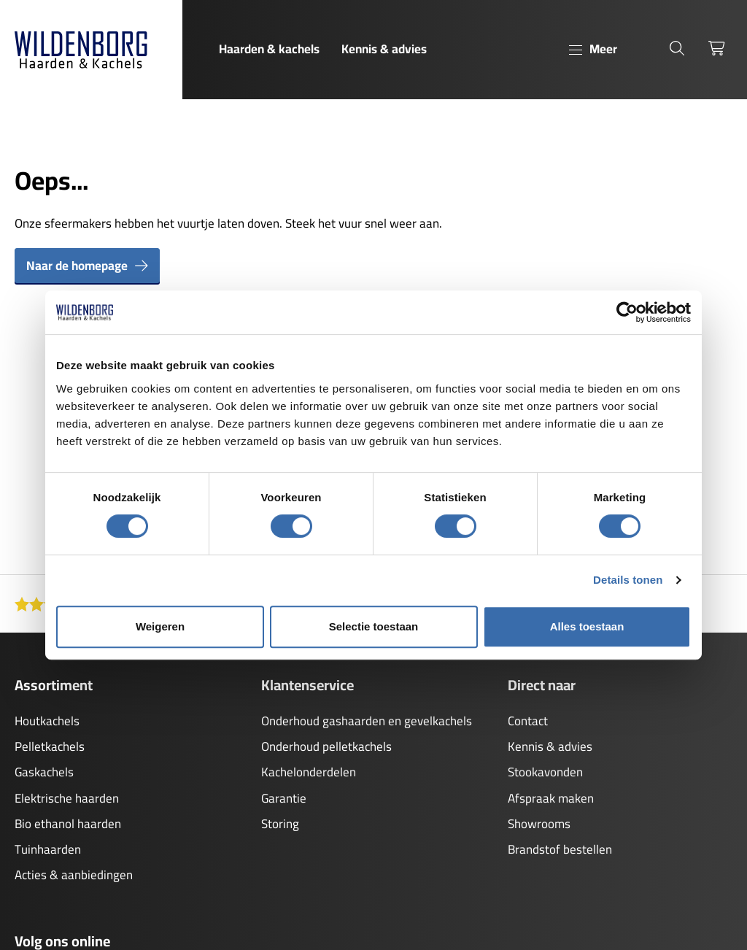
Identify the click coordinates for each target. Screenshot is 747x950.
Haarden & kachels (269, 49)
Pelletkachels (50, 746)
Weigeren (160, 626)
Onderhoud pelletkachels (326, 746)
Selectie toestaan (374, 626)
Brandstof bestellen (560, 849)
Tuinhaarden (48, 849)
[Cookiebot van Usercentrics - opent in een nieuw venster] (627, 312)
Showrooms (539, 823)
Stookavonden (545, 772)
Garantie (283, 798)
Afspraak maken (551, 798)
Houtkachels (47, 721)
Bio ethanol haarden (68, 823)
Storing (280, 823)
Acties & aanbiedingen (74, 875)
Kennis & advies (384, 49)
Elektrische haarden (67, 798)
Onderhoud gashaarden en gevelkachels (366, 721)
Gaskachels (44, 772)
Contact (528, 721)
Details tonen (627, 580)
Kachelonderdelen (308, 772)
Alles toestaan (587, 626)
